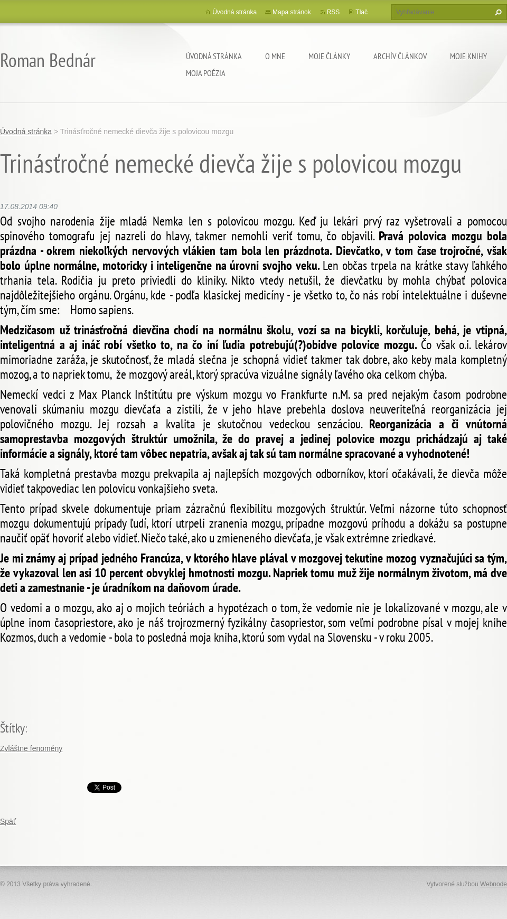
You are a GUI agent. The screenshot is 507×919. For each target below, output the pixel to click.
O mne (275, 56)
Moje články (329, 56)
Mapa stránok (292, 12)
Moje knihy (468, 56)
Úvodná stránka (214, 56)
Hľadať (497, 12)
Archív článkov (400, 56)
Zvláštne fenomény (31, 748)
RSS (333, 12)
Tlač (361, 12)
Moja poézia (206, 73)
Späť (8, 821)
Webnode (493, 884)
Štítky (12, 728)
